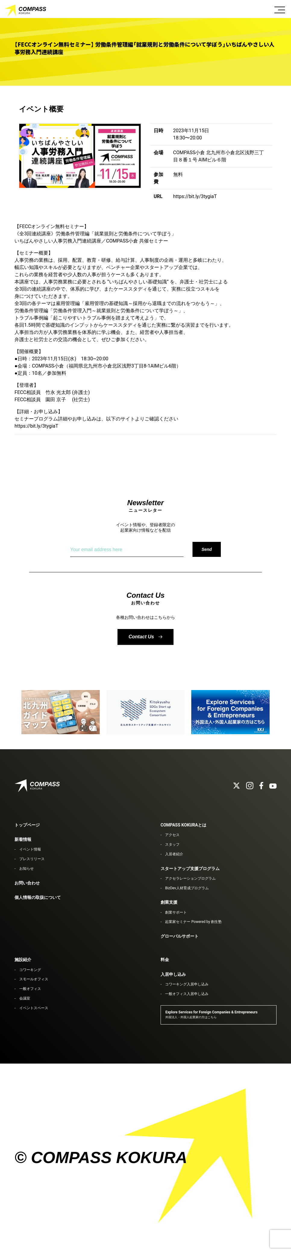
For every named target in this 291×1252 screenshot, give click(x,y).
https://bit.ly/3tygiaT (195, 196)
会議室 (24, 998)
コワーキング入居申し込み (186, 984)
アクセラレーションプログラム (190, 878)
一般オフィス (30, 989)
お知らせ (26, 868)
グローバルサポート (180, 936)
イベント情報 (30, 849)
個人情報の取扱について (37, 897)
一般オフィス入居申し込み (186, 994)
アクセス (172, 835)
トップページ (27, 825)
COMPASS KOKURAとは (183, 825)
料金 (165, 959)
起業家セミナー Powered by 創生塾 (193, 922)
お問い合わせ (27, 883)
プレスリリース (32, 859)
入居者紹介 (174, 854)
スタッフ (172, 844)
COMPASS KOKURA (26, 11)
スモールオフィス (33, 979)
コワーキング (30, 970)
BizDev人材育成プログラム (186, 888)
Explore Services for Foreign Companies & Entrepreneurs (211, 1014)
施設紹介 (22, 959)
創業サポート (176, 912)
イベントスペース (33, 1008)
